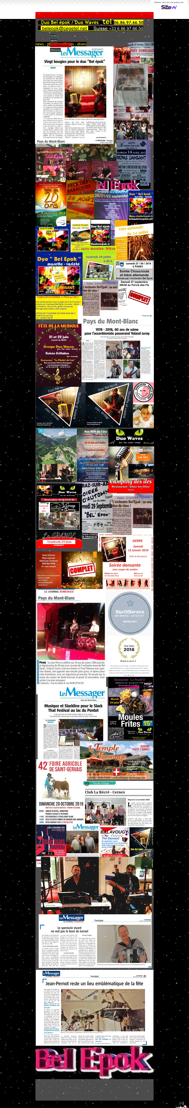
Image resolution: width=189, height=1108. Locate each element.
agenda (54, 40)
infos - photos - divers (61, 45)
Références (55, 50)
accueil (54, 35)
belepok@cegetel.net (64, 28)
